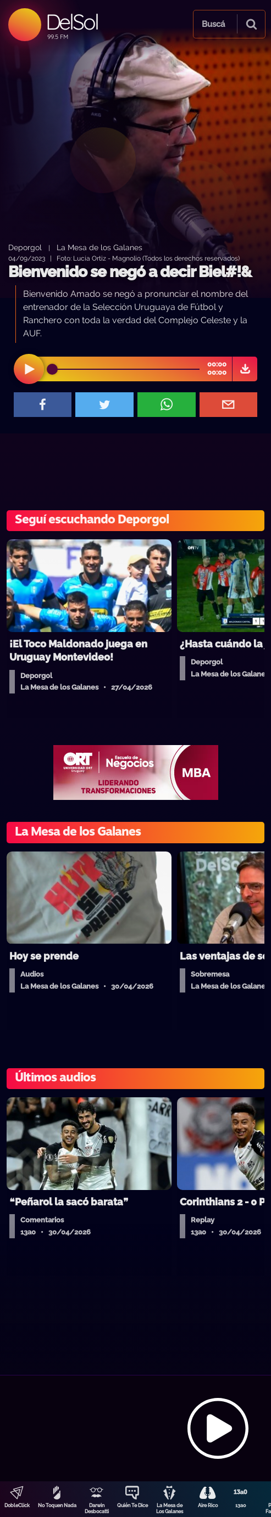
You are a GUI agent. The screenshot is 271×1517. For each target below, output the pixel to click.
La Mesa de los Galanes (99, 247)
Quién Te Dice (132, 1505)
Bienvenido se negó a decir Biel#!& (129, 272)
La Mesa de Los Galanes (169, 1508)
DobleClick (17, 1505)
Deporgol (25, 247)
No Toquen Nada (57, 1505)
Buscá (213, 24)
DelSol (72, 21)
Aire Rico (208, 1505)
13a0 (240, 1505)
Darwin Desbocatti (97, 1508)
